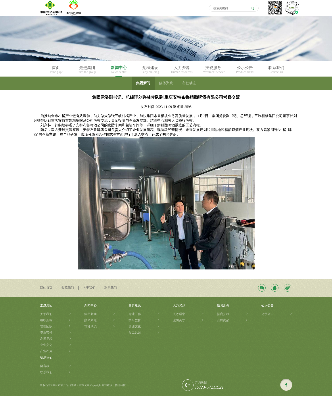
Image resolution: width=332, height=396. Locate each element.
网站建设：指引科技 (114, 385)
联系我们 (110, 287)
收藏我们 (67, 287)
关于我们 (89, 287)
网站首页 (46, 287)
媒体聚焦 (166, 83)
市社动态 (189, 83)
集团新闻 (143, 83)
